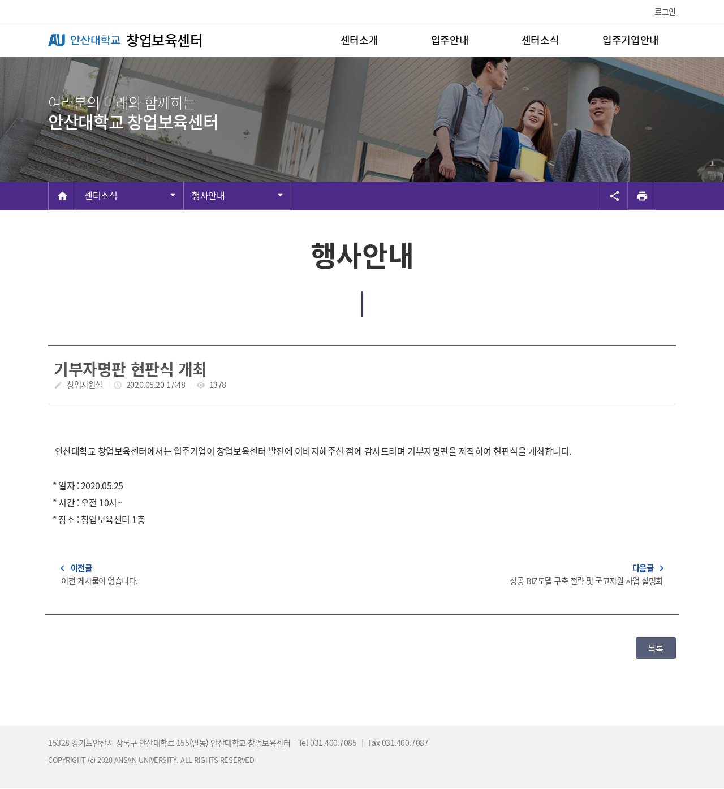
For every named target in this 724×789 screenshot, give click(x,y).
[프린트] (642, 196)
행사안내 (208, 195)
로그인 (665, 11)
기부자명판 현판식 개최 (130, 369)
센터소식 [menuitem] (540, 40)
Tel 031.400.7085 (328, 742)
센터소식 (100, 195)
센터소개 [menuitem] (359, 40)
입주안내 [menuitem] (449, 40)
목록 (656, 648)
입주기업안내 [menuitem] (630, 40)
